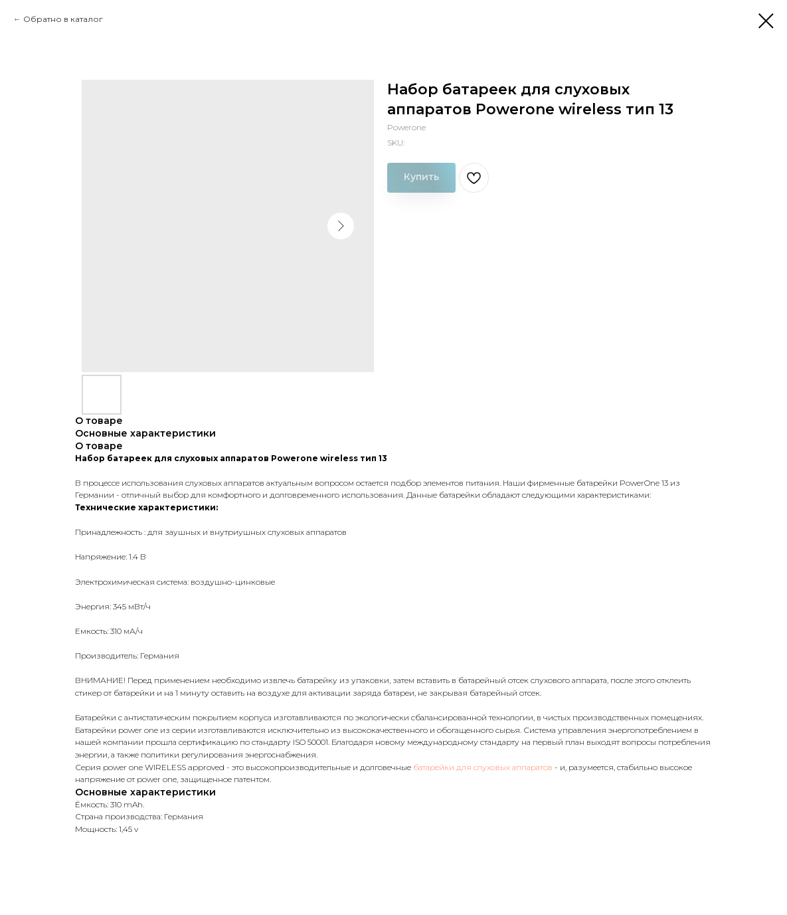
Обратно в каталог (63, 19)
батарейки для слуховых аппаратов (483, 767)
